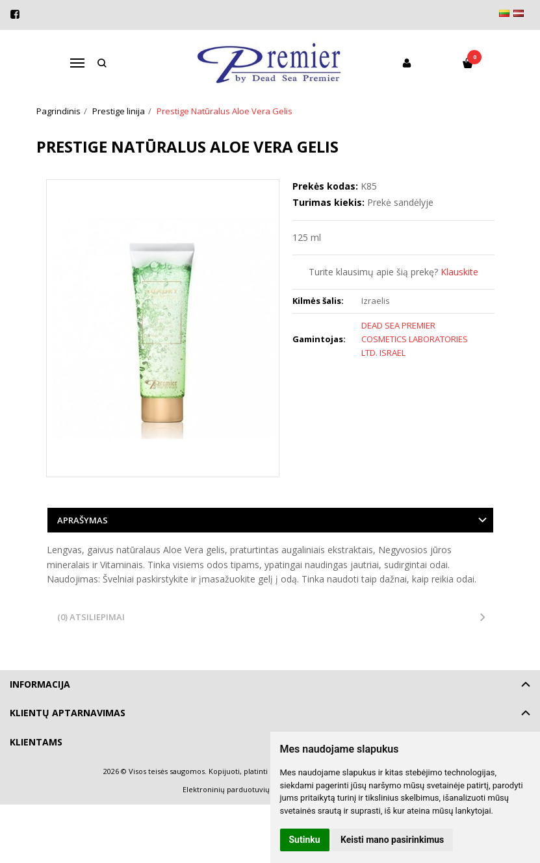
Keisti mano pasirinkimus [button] (392, 839)
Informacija (40, 684)
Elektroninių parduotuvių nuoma (239, 789)
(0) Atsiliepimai (91, 617)
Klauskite (459, 272)
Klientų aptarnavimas (67, 713)
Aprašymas (82, 520)
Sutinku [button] (304, 839)
